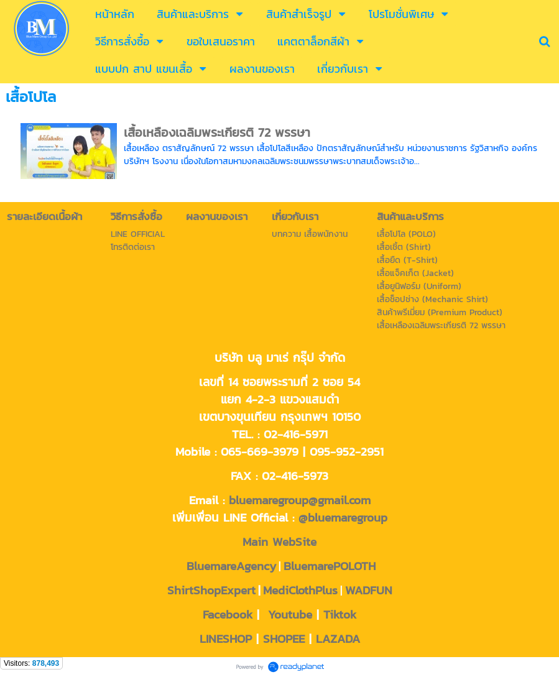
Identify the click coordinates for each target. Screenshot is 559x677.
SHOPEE (284, 638)
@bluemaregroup (342, 517)
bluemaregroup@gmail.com (300, 500)
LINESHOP (226, 638)
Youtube (290, 614)
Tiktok (339, 614)
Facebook (227, 614)
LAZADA (338, 638)
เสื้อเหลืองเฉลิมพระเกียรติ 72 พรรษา (217, 132)
